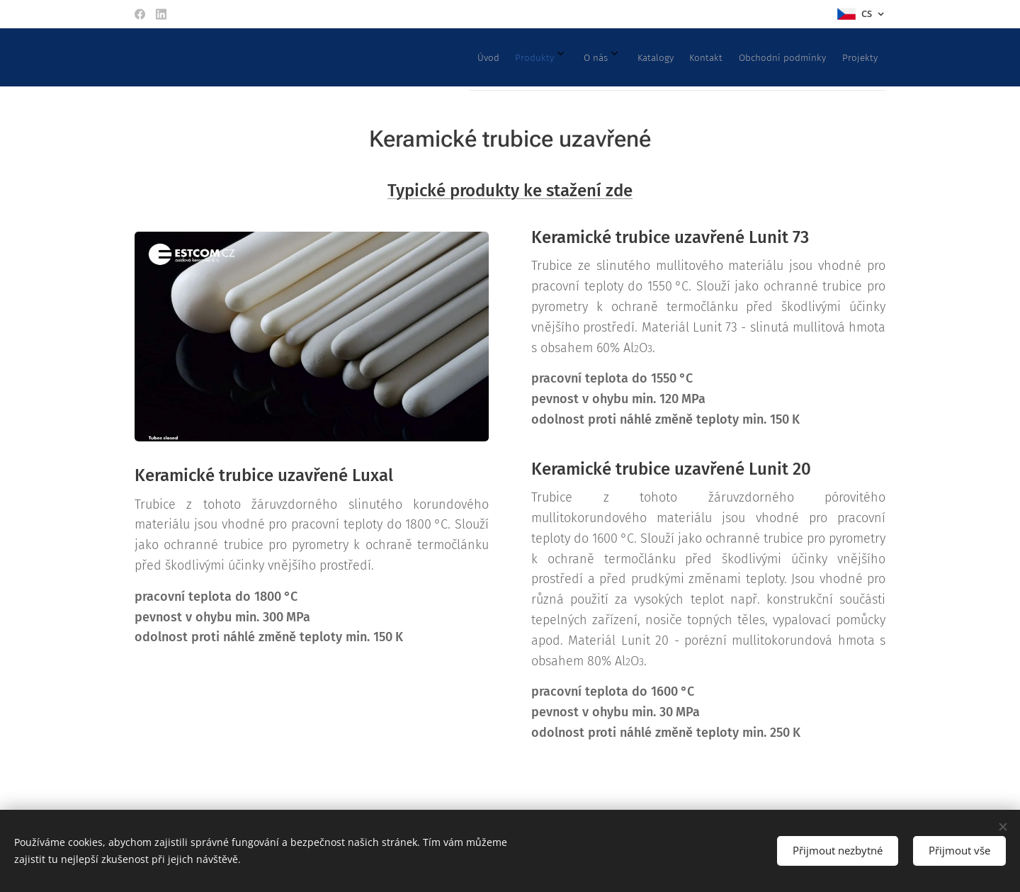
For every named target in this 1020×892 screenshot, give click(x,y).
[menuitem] (700, 57)
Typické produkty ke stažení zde (510, 191)
